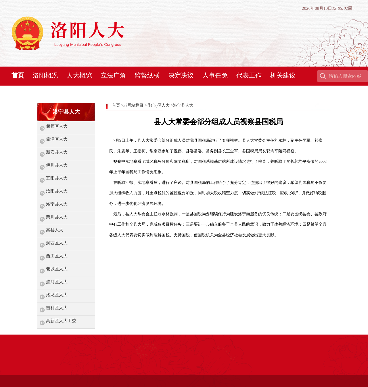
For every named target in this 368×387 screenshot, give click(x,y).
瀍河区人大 (57, 282)
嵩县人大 (54, 230)
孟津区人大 (57, 139)
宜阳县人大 (57, 178)
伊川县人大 (57, 165)
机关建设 (283, 75)
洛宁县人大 (57, 204)
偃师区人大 (57, 126)
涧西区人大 (57, 243)
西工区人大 (57, 256)
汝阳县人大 (57, 191)
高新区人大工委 (61, 320)
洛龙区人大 (57, 294)
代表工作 (249, 75)
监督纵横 (147, 75)
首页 (18, 75)
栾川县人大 (57, 217)
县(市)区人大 (158, 105)
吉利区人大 (57, 307)
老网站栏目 (133, 105)
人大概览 (79, 75)
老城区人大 (57, 269)
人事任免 (215, 75)
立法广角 (113, 75)
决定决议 (181, 75)
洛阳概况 (45, 75)
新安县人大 (57, 152)
